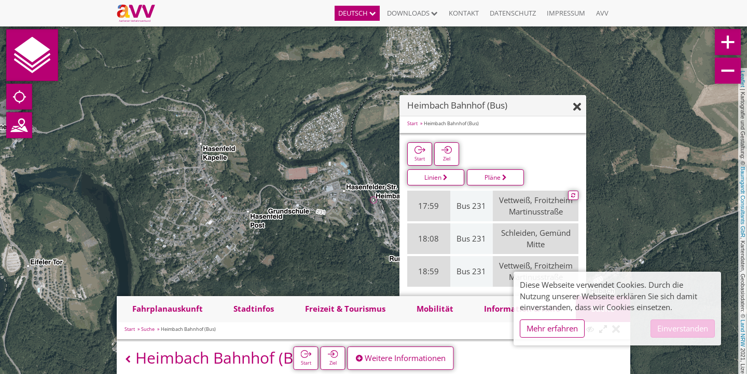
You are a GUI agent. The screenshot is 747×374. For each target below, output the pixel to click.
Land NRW (743, 332)
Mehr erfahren (552, 328)
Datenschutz (513, 13)
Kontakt (464, 13)
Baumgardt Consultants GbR (743, 202)
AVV (602, 13)
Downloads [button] (412, 13)
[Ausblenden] (577, 107)
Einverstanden (682, 328)
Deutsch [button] (357, 13)
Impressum (566, 13)
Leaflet (743, 79)
